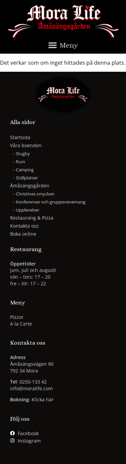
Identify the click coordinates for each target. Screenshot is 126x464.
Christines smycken (35, 194)
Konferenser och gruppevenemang (50, 202)
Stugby (23, 154)
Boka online (23, 234)
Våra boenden (27, 145)
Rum (20, 162)
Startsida (20, 137)
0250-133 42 (33, 382)
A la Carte (21, 324)
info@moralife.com (31, 388)
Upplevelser (27, 210)
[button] (63, 47)
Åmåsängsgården (31, 185)
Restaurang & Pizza (31, 218)
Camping (25, 170)
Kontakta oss (24, 226)
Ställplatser (27, 178)
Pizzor (17, 317)
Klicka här (43, 399)
